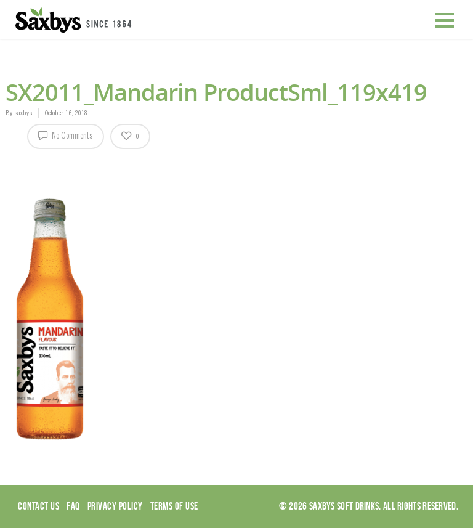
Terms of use (174, 505)
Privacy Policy (115, 505)
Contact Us (38, 505)
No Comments (65, 135)
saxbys (23, 113)
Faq (73, 505)
